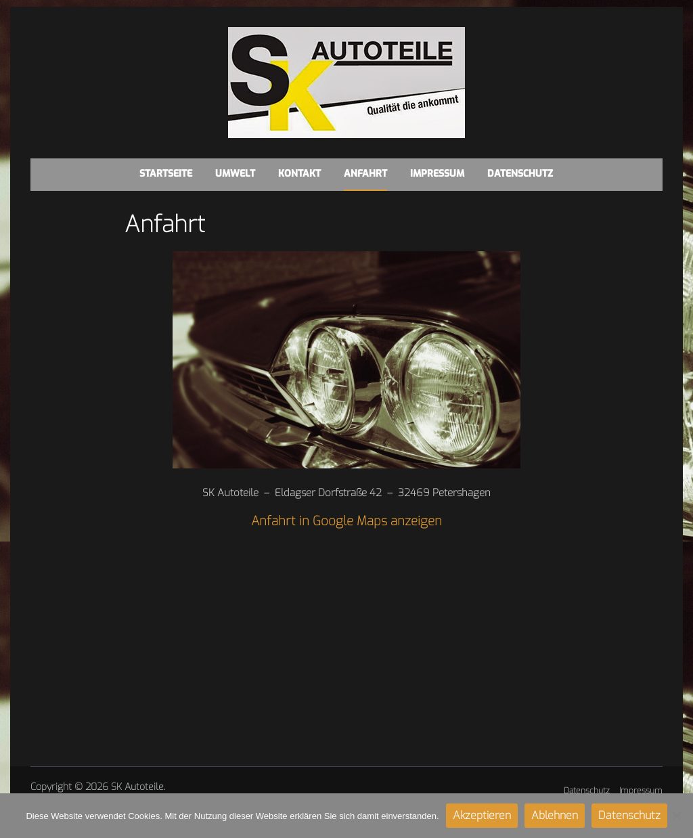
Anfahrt (365, 173)
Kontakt (299, 173)
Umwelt (235, 173)
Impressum (437, 173)
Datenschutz (520, 173)
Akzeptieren (482, 815)
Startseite (165, 173)
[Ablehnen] (676, 815)
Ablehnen (554, 815)
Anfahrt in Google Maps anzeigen (346, 520)
